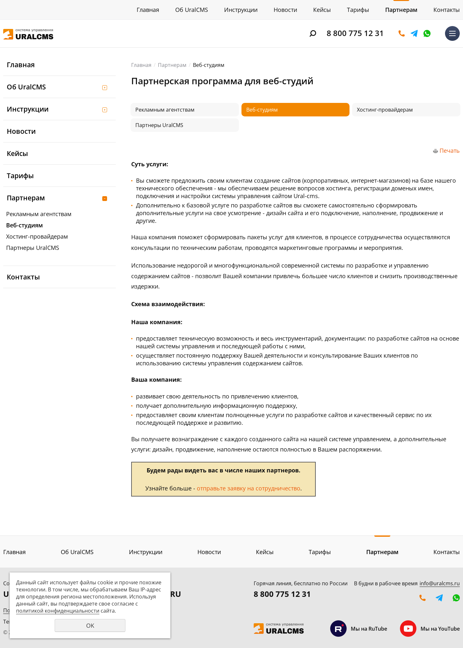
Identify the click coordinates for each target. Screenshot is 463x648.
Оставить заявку (401, 33)
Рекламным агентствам (38, 214)
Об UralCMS (191, 10)
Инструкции (241, 10)
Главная (148, 10)
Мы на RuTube (358, 628)
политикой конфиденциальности (57, 610)
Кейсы (322, 10)
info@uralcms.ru (440, 583)
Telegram (414, 33)
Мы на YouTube (430, 628)
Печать (450, 150)
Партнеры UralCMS (32, 247)
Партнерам (401, 10)
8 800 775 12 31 (355, 33)
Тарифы (358, 10)
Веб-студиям (24, 225)
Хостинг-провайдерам (37, 236)
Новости (285, 10)
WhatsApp (427, 33)
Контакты (446, 10)
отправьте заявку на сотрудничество (248, 488)
